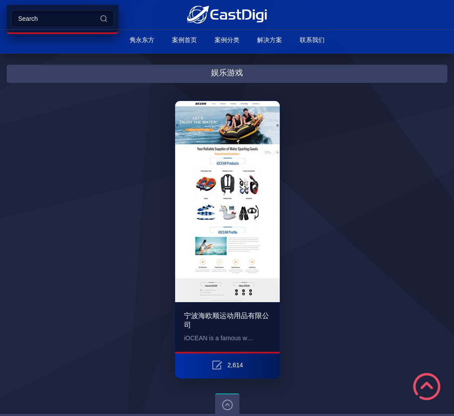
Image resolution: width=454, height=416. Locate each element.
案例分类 (227, 39)
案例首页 (184, 39)
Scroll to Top (427, 386)
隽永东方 (141, 39)
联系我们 (312, 39)
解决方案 (269, 39)
